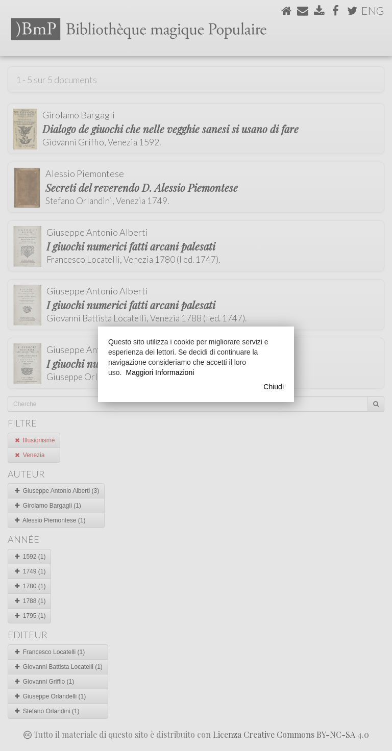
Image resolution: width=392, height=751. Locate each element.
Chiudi (273, 387)
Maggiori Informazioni (160, 372)
